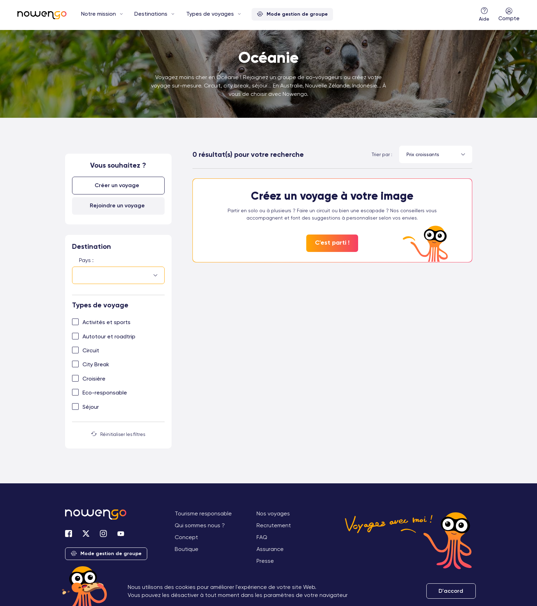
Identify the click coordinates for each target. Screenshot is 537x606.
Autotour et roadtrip (108, 336)
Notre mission (98, 13)
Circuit (90, 350)
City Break (95, 364)
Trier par (381, 154)
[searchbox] (81, 275)
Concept (186, 537)
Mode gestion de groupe (292, 14)
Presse (265, 560)
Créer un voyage (117, 185)
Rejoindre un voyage (117, 205)
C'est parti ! (332, 242)
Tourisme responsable (203, 513)
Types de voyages (210, 13)
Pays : (86, 259)
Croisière (93, 378)
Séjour (90, 406)
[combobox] (118, 276)
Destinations (150, 13)
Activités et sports (106, 322)
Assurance (270, 548)
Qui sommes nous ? (200, 525)
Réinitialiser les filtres (118, 433)
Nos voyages (273, 513)
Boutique (186, 548)
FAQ (261, 537)
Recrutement (273, 525)
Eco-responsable (104, 392)
